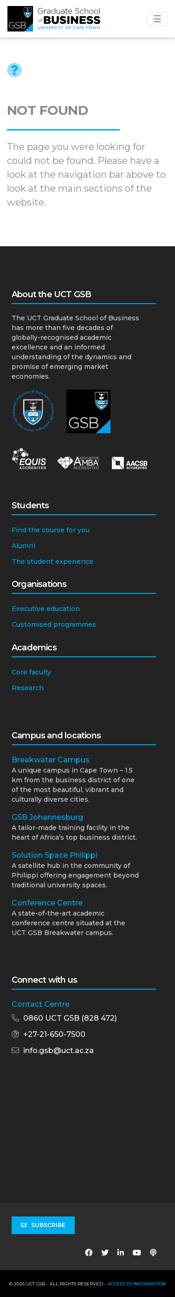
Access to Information (137, 1283)
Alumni (23, 546)
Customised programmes (54, 624)
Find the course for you (51, 530)
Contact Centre (41, 1004)
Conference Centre (47, 902)
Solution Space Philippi (54, 855)
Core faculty (31, 672)
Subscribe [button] (43, 1225)
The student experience (52, 561)
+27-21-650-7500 (54, 1034)
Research (28, 688)
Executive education (46, 609)
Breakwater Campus (51, 759)
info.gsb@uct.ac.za (58, 1050)
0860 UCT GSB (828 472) (70, 1018)
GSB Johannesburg (47, 817)
